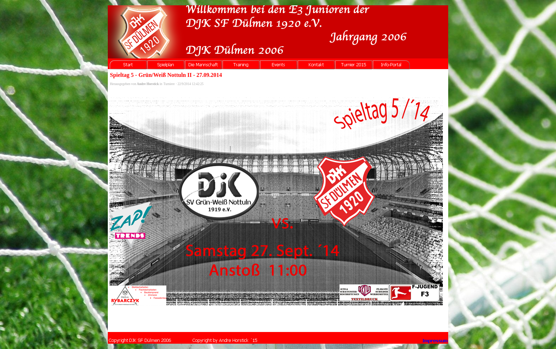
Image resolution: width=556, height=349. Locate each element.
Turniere (169, 84)
